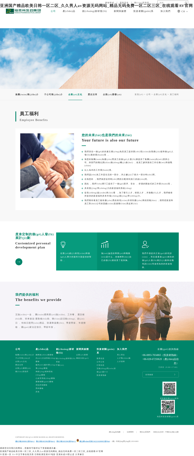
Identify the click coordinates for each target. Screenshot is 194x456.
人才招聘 (121, 361)
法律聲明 (130, 432)
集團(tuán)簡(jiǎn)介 (27, 94)
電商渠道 (124, 3)
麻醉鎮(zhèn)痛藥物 (44, 355)
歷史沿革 (92, 94)
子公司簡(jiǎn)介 (53, 94)
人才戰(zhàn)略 (124, 358)
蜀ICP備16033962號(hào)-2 (45, 441)
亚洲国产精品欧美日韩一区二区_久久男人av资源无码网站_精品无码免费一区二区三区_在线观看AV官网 (51, 451)
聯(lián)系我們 (141, 3)
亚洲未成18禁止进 (65, 454)
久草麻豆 (79, 454)
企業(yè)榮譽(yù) (112, 94)
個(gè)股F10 (102, 372)
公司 (53, 11)
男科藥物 (39, 388)
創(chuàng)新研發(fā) (94, 11)
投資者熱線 (101, 375)
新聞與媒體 (120, 11)
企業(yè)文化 (160, 94)
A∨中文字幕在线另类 (23, 454)
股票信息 (100, 358)
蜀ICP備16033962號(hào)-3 (66, 441)
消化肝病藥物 (41, 385)
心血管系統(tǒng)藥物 (45, 378)
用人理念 (121, 355)
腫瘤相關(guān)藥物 (44, 382)
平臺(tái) (60, 365)
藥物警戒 (109, 3)
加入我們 (165, 11)
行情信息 (100, 365)
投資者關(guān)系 (143, 11)
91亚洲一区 (5, 454)
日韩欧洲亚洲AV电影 (44, 454)
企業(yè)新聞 (82, 355)
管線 (58, 362)
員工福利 (174, 94)
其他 (38, 392)
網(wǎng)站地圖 (115, 432)
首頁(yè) (139, 94)
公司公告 (100, 362)
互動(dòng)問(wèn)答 (106, 368)
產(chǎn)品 (69, 11)
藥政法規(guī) (82, 358)
